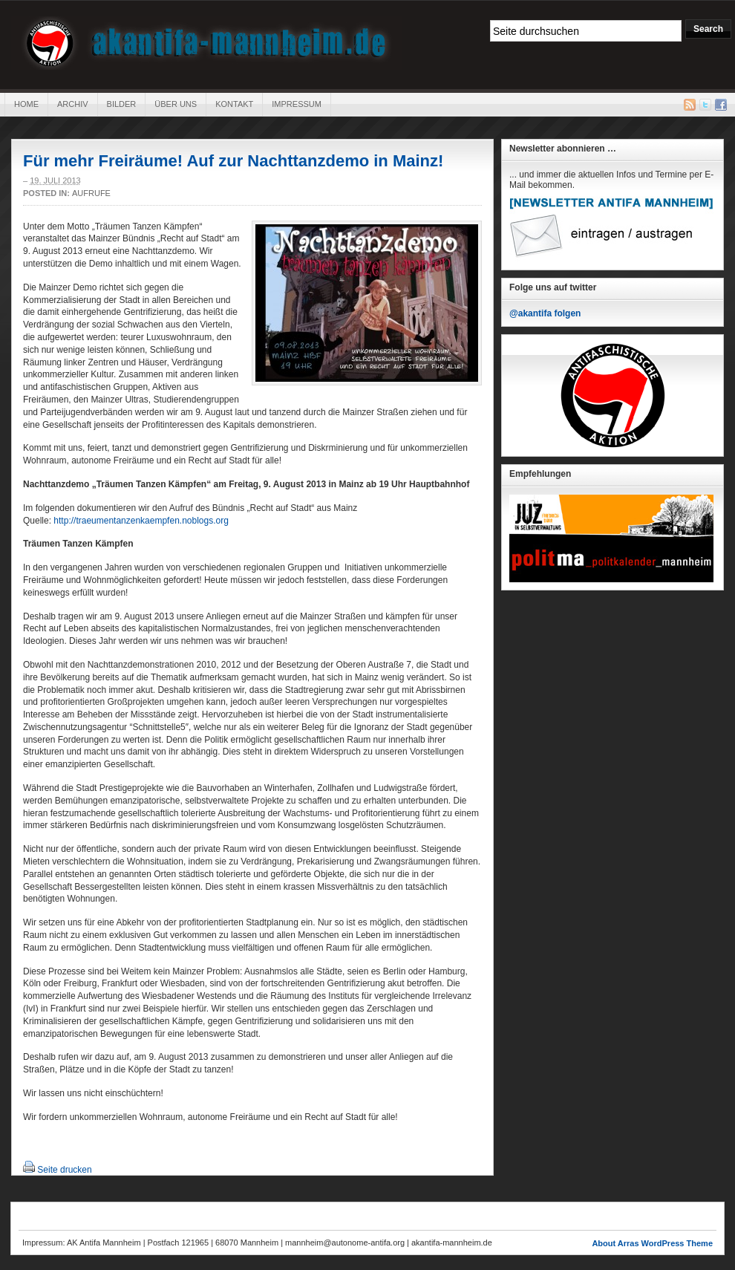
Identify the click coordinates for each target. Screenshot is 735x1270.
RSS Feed (690, 105)
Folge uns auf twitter (552, 287)
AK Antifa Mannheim (206, 43)
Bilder (122, 104)
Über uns (175, 104)
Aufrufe (91, 193)
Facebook (721, 105)
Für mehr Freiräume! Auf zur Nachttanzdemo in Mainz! (233, 161)
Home (26, 104)
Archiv (72, 104)
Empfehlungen (540, 474)
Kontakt (234, 104)
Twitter (705, 105)
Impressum (296, 104)
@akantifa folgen (545, 313)
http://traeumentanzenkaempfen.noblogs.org (141, 520)
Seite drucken (64, 1170)
